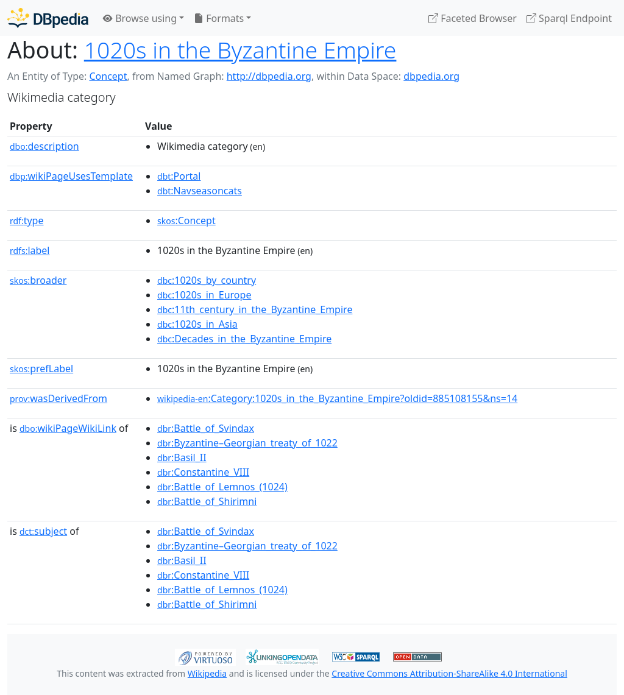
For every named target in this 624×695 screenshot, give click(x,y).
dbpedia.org (431, 76)
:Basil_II (182, 457)
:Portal (178, 176)
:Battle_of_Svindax (205, 428)
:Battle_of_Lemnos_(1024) (222, 486)
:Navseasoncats (199, 190)
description (44, 146)
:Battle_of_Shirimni (207, 501)
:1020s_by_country (206, 280)
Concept (108, 76)
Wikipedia (207, 673)
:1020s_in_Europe (204, 295)
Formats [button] (219, 18)
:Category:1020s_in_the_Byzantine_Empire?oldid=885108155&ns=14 (337, 398)
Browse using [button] (140, 18)
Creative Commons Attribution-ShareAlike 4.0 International (449, 673)
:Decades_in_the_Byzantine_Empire (244, 338)
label (30, 250)
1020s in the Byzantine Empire (240, 49)
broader (38, 280)
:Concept (186, 220)
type (27, 220)
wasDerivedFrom (58, 398)
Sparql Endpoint (569, 18)
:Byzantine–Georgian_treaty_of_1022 (247, 443)
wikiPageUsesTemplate (71, 176)
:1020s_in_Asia (197, 324)
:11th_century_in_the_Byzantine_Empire (254, 309)
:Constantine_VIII (203, 472)
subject (43, 531)
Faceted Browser (472, 18)
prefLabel (41, 368)
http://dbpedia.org (269, 76)
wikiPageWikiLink (68, 428)
